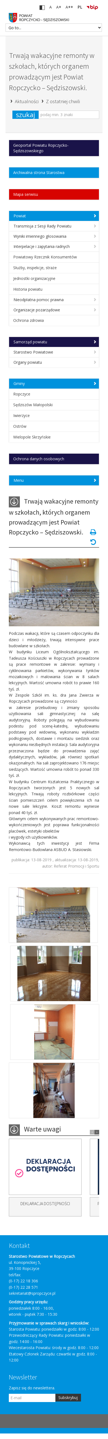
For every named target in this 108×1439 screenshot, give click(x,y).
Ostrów (19, 426)
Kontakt (19, 1245)
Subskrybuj (68, 1397)
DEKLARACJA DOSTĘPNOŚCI (45, 1203)
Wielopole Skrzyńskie (32, 437)
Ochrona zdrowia (28, 320)
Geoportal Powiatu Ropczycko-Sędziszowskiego (41, 148)
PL (79, 7)
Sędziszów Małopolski (33, 404)
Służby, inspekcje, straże (35, 267)
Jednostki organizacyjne (34, 278)
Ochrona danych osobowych (38, 458)
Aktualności (27, 101)
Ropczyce (21, 394)
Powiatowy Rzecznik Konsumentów (45, 257)
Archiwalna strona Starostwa (38, 172)
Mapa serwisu (25, 194)
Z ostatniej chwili (63, 101)
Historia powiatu (27, 289)
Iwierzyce (21, 415)
